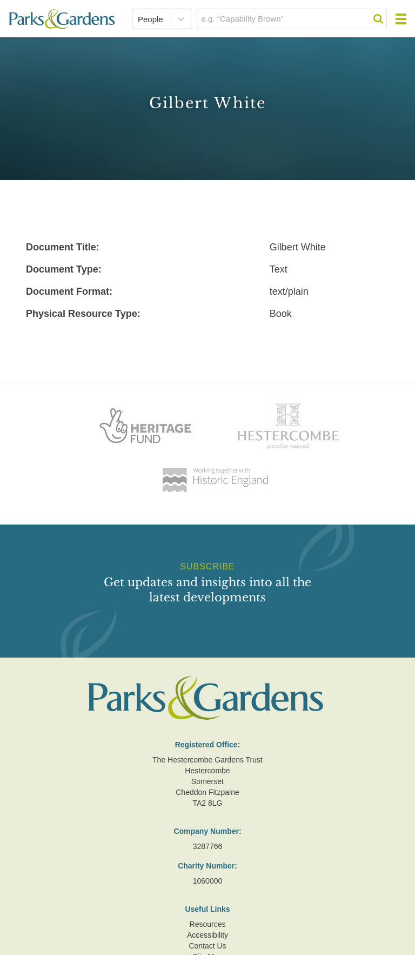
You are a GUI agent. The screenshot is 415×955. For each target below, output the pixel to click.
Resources (208, 924)
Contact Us (207, 945)
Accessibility (207, 935)
